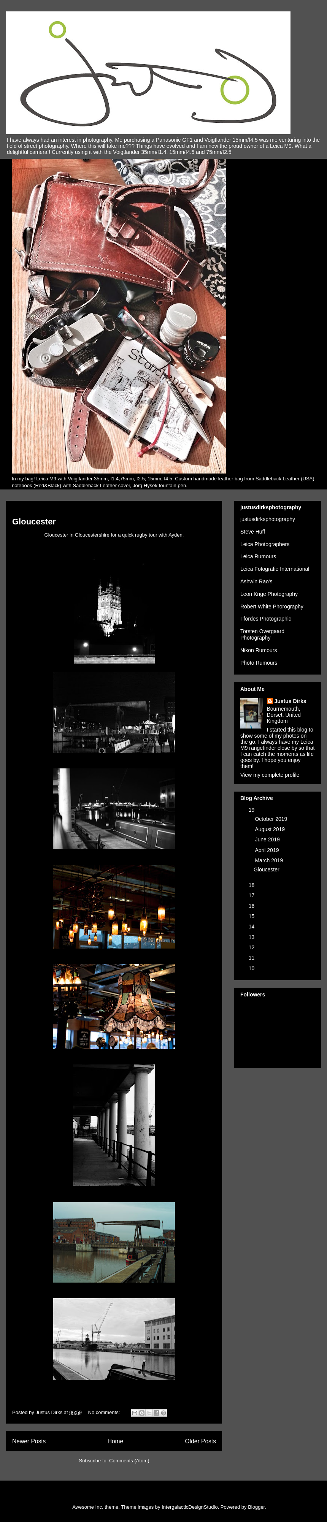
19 (252, 810)
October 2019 (272, 819)
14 (252, 926)
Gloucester (34, 521)
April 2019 (267, 850)
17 (252, 895)
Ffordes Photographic (265, 619)
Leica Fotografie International (274, 569)
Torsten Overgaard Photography (262, 634)
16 (252, 906)
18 (252, 885)
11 (252, 958)
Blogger (256, 1507)
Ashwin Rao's (256, 581)
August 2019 (270, 829)
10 (252, 968)
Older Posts (200, 1441)
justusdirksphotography (267, 519)
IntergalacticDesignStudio (189, 1507)
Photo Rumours (258, 663)
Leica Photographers (264, 544)
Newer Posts (29, 1441)
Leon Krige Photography (269, 594)
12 (252, 947)
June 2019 (268, 839)
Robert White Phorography (271, 606)
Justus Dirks (290, 701)
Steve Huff (252, 532)
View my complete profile (269, 775)
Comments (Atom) (129, 1460)
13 (252, 937)
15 (252, 916)
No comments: (104, 1412)
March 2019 (269, 860)
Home (116, 1441)
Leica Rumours (258, 556)
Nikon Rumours (258, 650)
